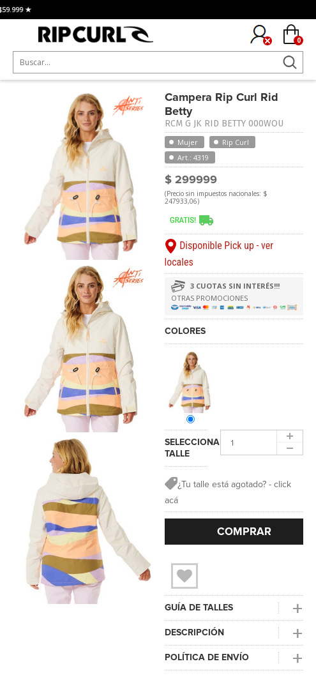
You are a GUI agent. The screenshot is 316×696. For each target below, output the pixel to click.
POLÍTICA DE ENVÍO (207, 657)
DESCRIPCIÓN (194, 632)
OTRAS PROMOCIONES (209, 298)
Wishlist (184, 576)
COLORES (185, 331)
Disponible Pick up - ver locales (219, 253)
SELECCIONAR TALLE (186, 448)
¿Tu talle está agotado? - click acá (228, 491)
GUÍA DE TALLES (199, 607)
